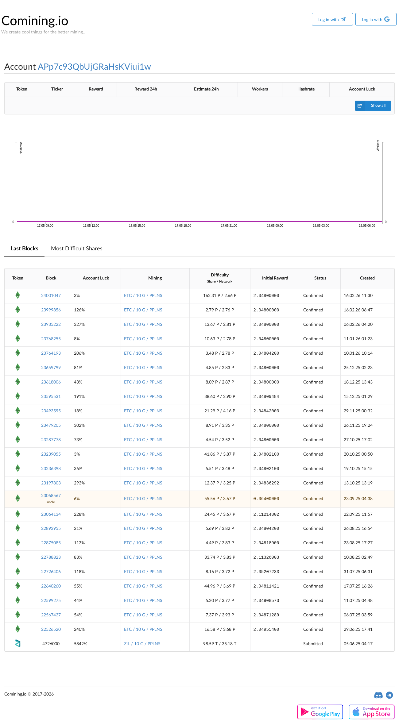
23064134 (51, 514)
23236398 (51, 469)
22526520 (51, 629)
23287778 (51, 440)
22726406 (51, 572)
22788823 (51, 557)
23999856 (51, 310)
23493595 (51, 411)
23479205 (51, 425)
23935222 (51, 324)
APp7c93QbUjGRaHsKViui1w (94, 67)
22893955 (51, 528)
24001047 (51, 296)
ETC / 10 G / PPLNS (143, 296)
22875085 (51, 543)
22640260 (51, 586)
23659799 (51, 368)
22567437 (51, 615)
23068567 (51, 496)
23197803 (51, 483)
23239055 (51, 454)
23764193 (51, 353)
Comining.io (34, 21)
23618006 (51, 382)
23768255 (51, 339)
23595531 (51, 397)
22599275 (51, 601)
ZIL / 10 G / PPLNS (142, 644)
